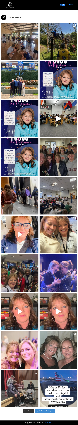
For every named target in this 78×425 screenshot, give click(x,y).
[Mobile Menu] (69, 5)
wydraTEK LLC (48, 423)
